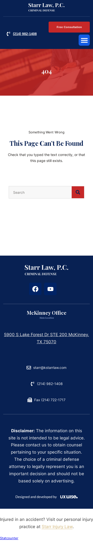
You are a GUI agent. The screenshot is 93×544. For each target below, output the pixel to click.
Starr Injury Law (57, 529)
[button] (84, 40)
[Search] (78, 195)
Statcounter (9, 541)
